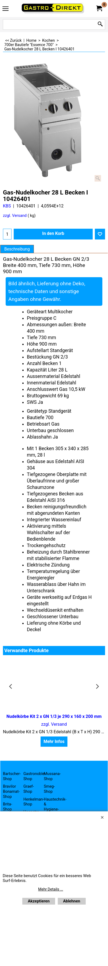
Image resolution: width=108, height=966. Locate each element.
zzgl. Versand (15, 215)
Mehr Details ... (50, 889)
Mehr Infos (54, 741)
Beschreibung (17, 249)
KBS (7, 206)
